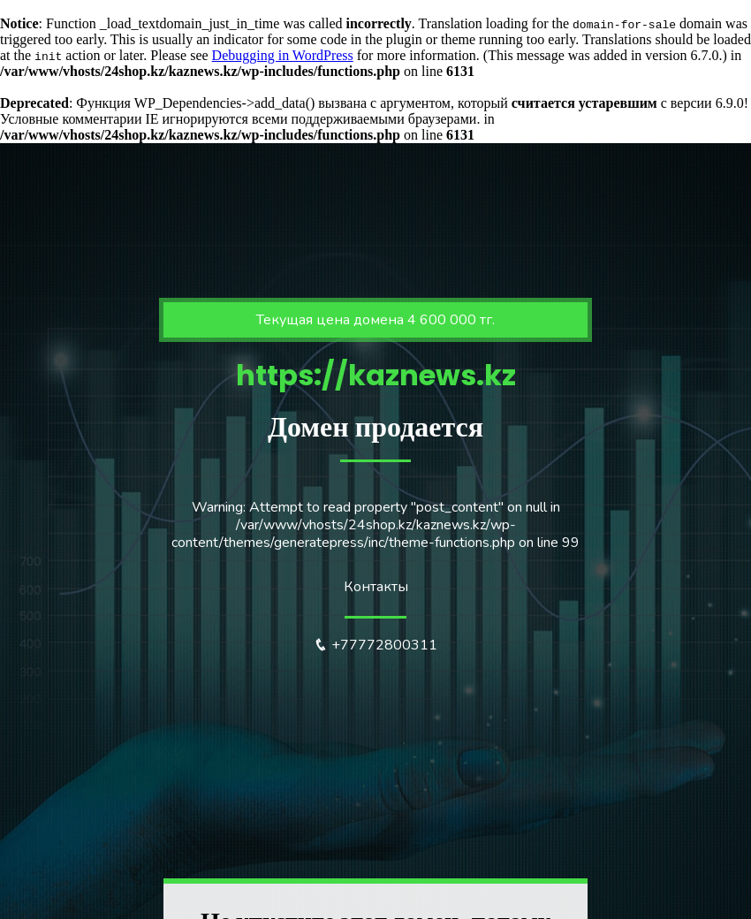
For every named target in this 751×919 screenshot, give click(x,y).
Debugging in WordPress (282, 55)
